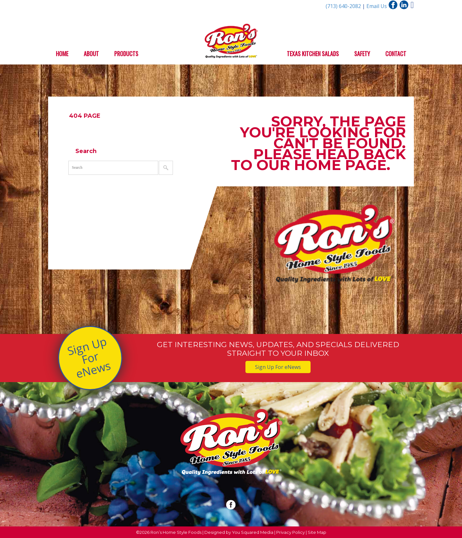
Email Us (376, 6)
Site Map (317, 532)
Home (62, 53)
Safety (362, 53)
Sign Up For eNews (88, 357)
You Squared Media (252, 532)
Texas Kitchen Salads (313, 53)
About (91, 53)
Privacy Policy (290, 532)
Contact (395, 53)
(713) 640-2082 (344, 6)
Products (126, 53)
